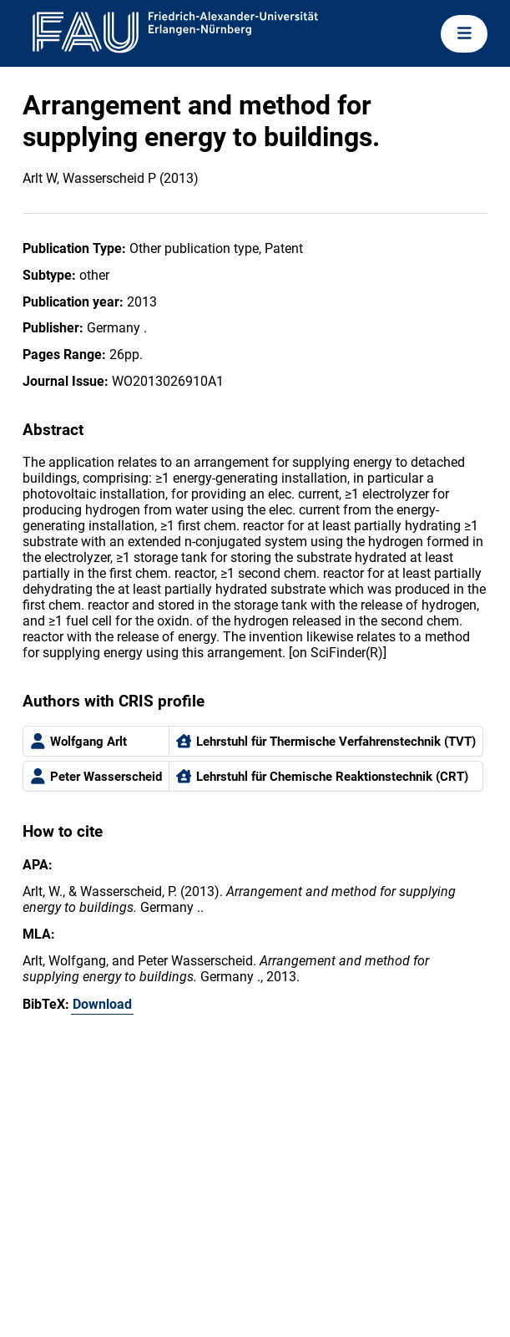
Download (102, 1004)
